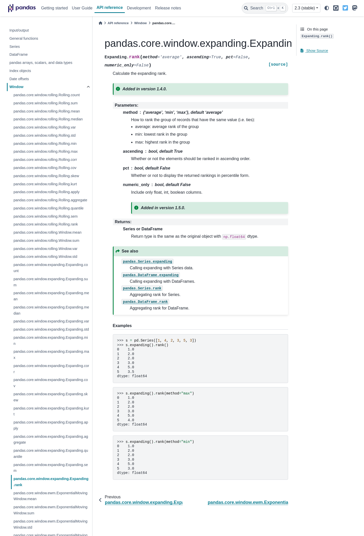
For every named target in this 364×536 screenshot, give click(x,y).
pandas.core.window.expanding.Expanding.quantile (51, 453)
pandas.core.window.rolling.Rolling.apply (46, 192)
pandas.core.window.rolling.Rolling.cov (45, 168)
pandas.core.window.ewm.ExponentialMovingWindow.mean (50, 496)
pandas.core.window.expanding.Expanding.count (51, 268)
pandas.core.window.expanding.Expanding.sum (51, 282)
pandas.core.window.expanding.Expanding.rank (51, 482)
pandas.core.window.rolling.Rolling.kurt (45, 184)
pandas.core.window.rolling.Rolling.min (45, 144)
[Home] (100, 23)
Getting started (54, 8)
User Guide (82, 8)
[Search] (265, 8)
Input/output (19, 30)
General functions (23, 38)
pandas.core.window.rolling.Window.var (45, 249)
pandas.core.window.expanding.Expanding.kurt (51, 411)
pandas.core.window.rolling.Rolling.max (46, 151)
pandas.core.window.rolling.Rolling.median (48, 119)
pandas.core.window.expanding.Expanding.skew (51, 397)
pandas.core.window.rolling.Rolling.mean (47, 111)
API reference (110, 7)
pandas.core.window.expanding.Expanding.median (51, 310)
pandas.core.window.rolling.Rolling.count (47, 95)
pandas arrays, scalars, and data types (40, 63)
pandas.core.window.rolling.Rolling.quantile (49, 208)
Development (139, 8)
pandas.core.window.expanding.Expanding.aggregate (51, 439)
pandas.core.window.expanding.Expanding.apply (51, 425)
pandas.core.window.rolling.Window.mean (48, 232)
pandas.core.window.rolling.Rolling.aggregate (50, 200)
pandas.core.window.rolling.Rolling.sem (46, 216)
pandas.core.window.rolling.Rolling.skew (46, 176)
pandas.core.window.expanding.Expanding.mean (51, 296)
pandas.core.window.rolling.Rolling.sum (46, 103)
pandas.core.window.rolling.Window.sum (46, 240)
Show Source (314, 51)
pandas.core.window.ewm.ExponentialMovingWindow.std (50, 524)
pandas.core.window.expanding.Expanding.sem (51, 468)
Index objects (20, 71)
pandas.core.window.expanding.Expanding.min (51, 340)
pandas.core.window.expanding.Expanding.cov (51, 383)
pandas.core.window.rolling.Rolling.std (45, 135)
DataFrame (18, 54)
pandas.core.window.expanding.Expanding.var (51, 321)
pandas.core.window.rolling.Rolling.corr (45, 160)
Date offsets (19, 79)
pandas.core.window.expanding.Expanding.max (51, 354)
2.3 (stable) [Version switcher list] (304, 8)
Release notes (168, 8)
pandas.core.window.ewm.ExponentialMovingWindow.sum (50, 510)
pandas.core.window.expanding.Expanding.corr (51, 369)
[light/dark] (326, 8)
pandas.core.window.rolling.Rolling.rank (46, 224)
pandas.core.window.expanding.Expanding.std (51, 329)
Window (16, 87)
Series (14, 47)
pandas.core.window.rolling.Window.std (45, 257)
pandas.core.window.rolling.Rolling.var (45, 127)
